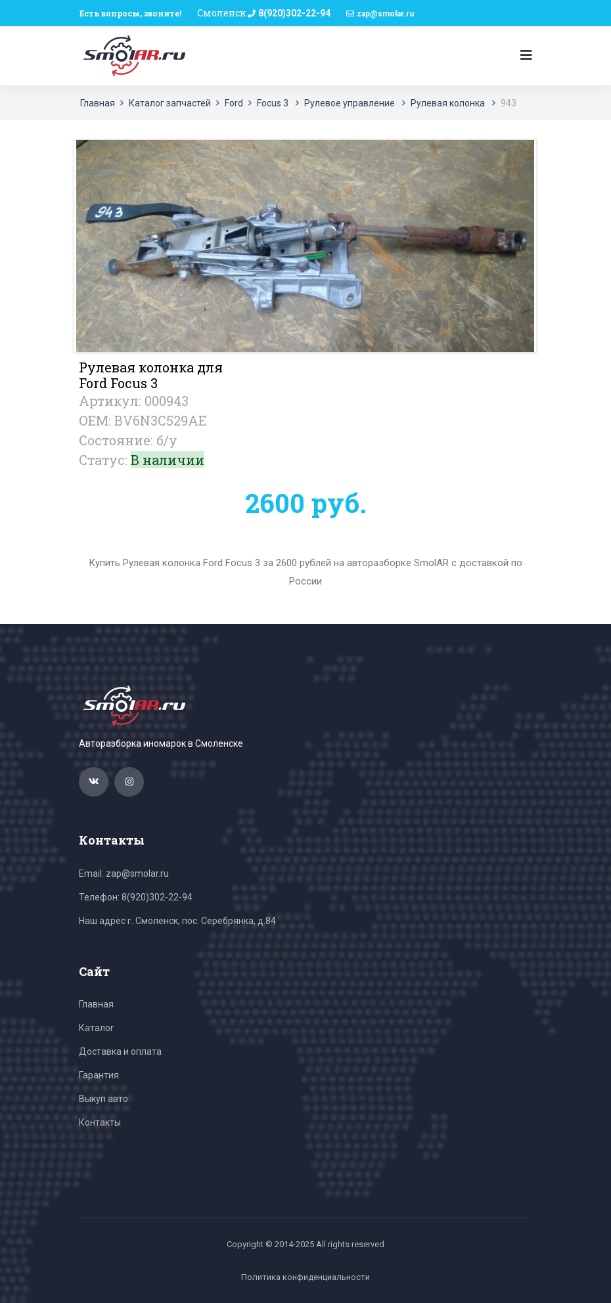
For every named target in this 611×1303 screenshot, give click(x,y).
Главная (97, 103)
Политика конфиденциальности (305, 1277)
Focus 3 (272, 103)
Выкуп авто (103, 1098)
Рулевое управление (349, 103)
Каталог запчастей (170, 103)
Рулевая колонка (448, 103)
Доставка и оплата (120, 1051)
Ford (234, 103)
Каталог (96, 1028)
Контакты (100, 1122)
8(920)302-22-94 (294, 13)
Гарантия (99, 1075)
